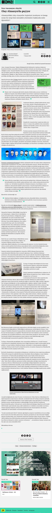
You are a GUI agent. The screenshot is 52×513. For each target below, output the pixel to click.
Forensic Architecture (25, 446)
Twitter (26, 510)
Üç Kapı (34, 446)
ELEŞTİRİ (26, 54)
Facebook (20, 510)
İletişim (14, 510)
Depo (17, 446)
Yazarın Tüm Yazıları (26, 439)
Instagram (31, 510)
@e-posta (11, 57)
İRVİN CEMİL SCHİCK (38, 497)
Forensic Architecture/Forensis (10, 162)
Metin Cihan (17, 205)
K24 (3, 494)
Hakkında (8, 510)
